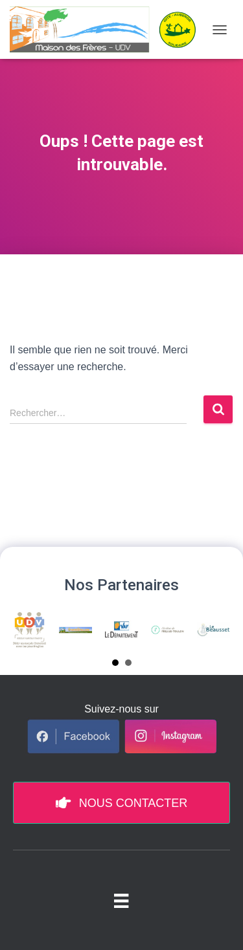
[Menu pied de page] (121, 900)
